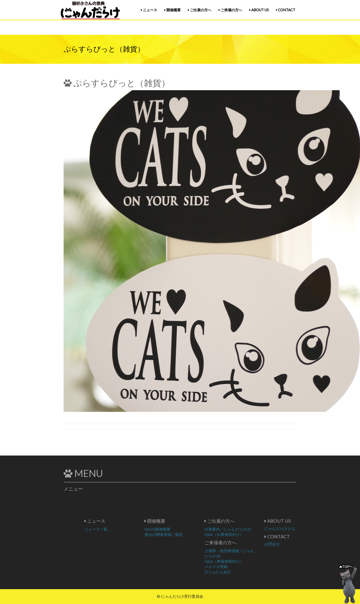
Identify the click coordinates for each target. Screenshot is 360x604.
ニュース (149, 10)
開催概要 (172, 10)
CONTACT (285, 10)
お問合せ (286, 544)
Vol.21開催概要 (172, 529)
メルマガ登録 (230, 566)
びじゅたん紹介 (232, 571)
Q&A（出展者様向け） (238, 534)
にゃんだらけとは (294, 528)
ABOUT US (259, 10)
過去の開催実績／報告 (178, 534)
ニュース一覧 (110, 529)
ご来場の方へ (230, 10)
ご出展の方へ (199, 10)
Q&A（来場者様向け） (238, 561)
